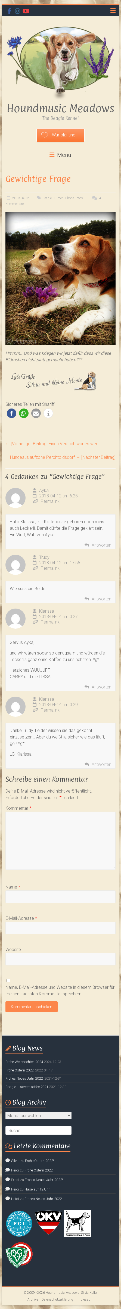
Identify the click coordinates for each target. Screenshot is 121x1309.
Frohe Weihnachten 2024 (24, 1062)
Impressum (85, 1299)
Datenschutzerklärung (57, 1299)
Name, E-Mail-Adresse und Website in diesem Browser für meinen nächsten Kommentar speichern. (59, 990)
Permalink (46, 501)
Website (13, 949)
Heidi (15, 1170)
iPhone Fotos (73, 198)
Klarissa (46, 611)
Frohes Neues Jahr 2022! (24, 1078)
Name (12, 887)
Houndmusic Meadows (60, 108)
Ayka (44, 490)
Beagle (47, 198)
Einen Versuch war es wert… (53, 443)
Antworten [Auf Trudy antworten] (101, 598)
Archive (32, 1299)
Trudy (44, 557)
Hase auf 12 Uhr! (37, 1189)
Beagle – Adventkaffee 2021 (26, 1087)
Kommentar (18, 808)
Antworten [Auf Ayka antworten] (101, 545)
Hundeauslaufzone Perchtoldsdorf (63, 457)
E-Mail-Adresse (21, 918)
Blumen (58, 198)
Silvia (15, 1161)
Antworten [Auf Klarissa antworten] (101, 687)
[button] (11, 413)
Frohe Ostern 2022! (19, 1070)
